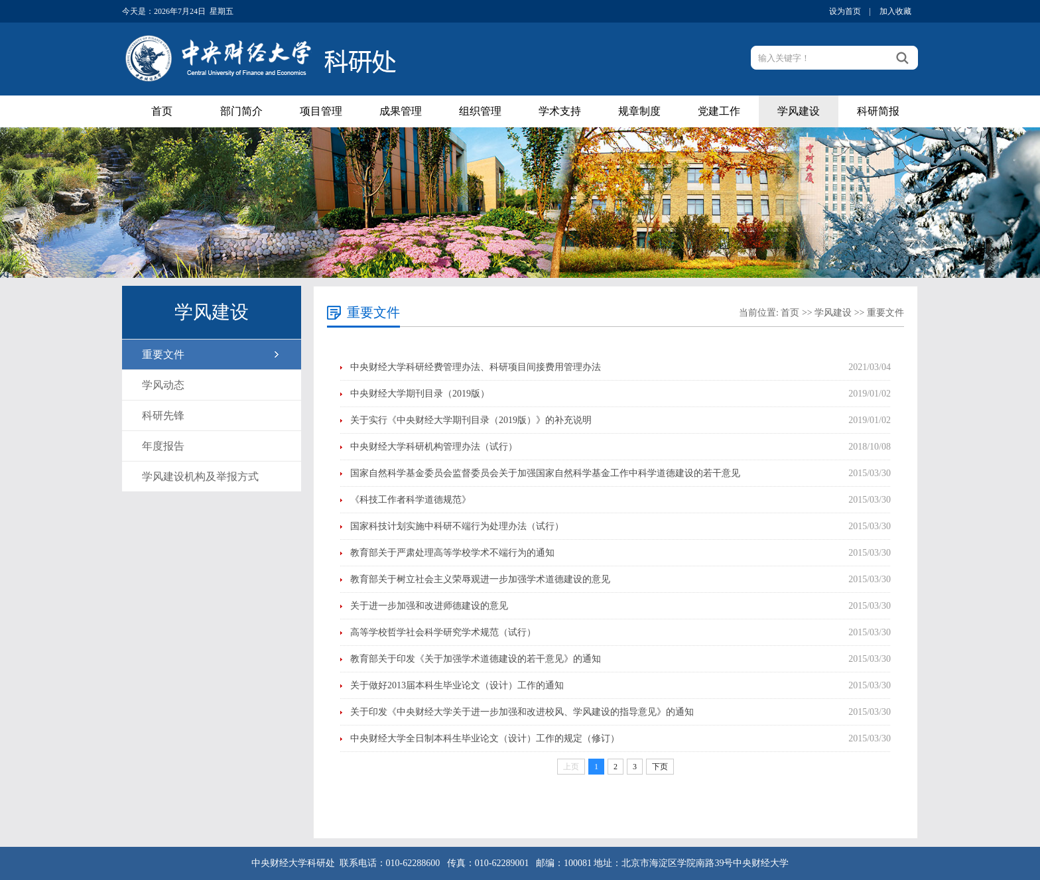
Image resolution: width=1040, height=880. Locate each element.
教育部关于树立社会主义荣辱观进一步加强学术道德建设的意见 (480, 579)
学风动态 (163, 385)
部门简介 (241, 111)
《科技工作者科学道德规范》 (410, 500)
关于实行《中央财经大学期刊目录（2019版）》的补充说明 (471, 420)
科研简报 (878, 111)
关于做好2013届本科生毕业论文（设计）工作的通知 (457, 685)
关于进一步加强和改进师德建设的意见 (429, 606)
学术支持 (560, 111)
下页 (660, 766)
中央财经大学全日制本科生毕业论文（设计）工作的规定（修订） (484, 738)
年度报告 (163, 446)
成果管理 (400, 111)
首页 (161, 111)
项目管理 (321, 111)
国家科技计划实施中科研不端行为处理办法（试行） (457, 526)
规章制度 (639, 111)
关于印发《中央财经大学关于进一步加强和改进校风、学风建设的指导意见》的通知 (522, 712)
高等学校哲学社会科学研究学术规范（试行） (443, 632)
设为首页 (845, 11)
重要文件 (163, 354)
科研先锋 (163, 415)
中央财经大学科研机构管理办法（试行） (433, 447)
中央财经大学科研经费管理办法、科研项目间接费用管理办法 (475, 367)
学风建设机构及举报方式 (200, 476)
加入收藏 (895, 11)
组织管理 (480, 111)
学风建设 (798, 111)
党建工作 (719, 111)
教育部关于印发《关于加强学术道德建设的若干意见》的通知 (475, 659)
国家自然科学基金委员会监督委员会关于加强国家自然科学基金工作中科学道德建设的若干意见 (545, 473)
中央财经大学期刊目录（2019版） (419, 394)
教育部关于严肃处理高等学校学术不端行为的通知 (452, 553)
